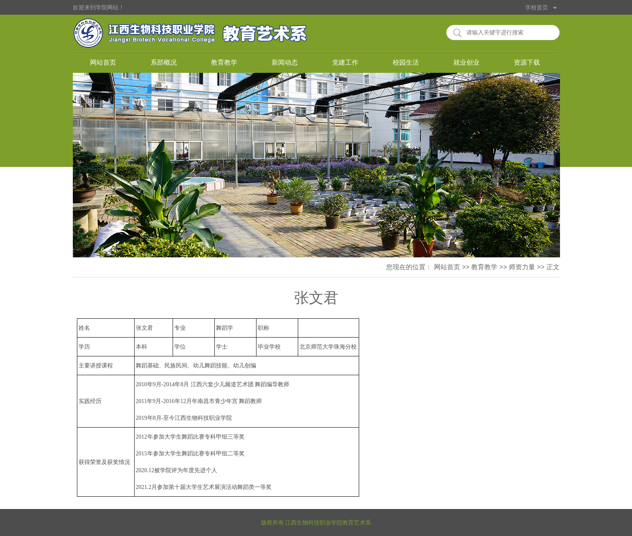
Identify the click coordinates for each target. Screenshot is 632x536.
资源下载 (527, 62)
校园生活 (406, 62)
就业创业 (466, 62)
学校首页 (536, 7)
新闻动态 (285, 62)
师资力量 (522, 266)
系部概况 (164, 62)
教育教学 (224, 62)
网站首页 (103, 62)
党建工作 (345, 62)
